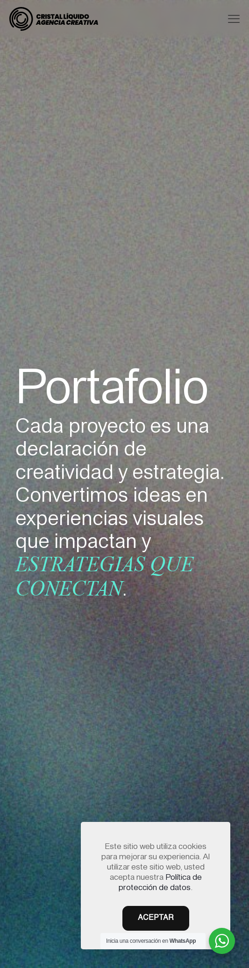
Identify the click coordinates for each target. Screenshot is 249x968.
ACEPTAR (156, 918)
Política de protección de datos (160, 881)
